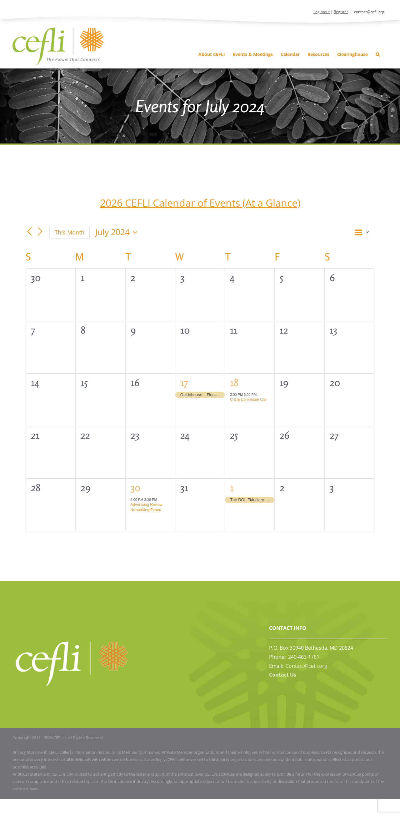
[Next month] (40, 231)
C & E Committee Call (248, 399)
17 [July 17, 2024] (184, 382)
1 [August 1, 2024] (232, 487)
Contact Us (282, 674)
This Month (69, 232)
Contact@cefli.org (306, 665)
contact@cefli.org (369, 11)
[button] (378, 54)
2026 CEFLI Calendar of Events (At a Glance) (200, 202)
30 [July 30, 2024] (136, 487)
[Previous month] (29, 231)
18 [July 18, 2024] (234, 382)
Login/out (321, 11)
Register (341, 11)
